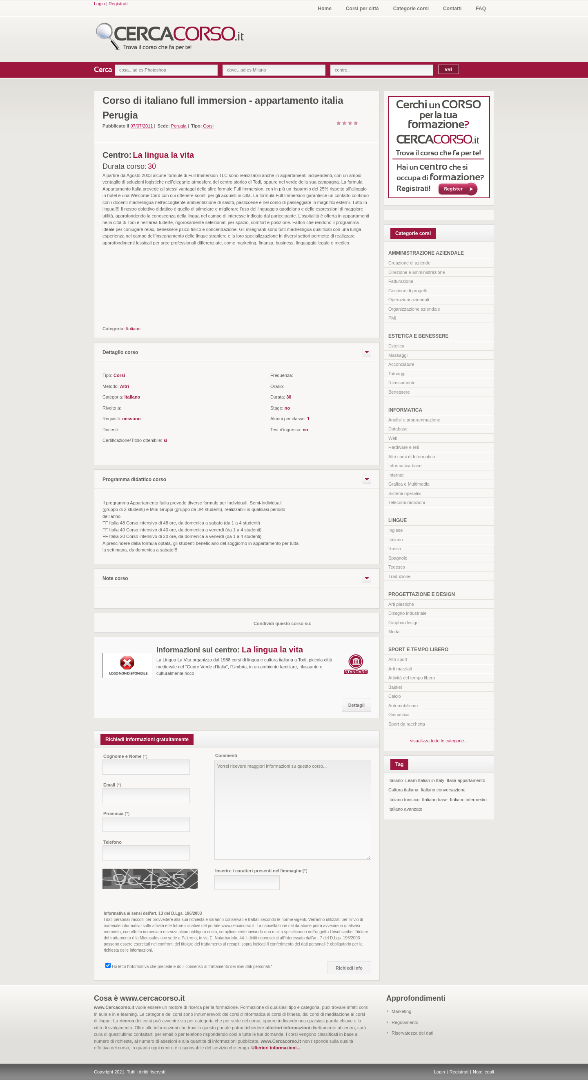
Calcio (394, 696)
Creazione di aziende (409, 262)
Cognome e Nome (125, 756)
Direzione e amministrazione (416, 272)
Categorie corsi (411, 8)
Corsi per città (362, 8)
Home (325, 8)
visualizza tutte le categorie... (439, 740)
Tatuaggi (396, 373)
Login (99, 3)
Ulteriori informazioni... (276, 1047)
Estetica (396, 345)
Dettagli (356, 705)
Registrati (118, 3)
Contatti (452, 8)
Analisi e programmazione (414, 419)
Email (112, 785)
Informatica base (404, 465)
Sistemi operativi (404, 493)
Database (398, 428)
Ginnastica (399, 714)
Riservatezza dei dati (412, 1033)
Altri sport (397, 659)
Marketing (401, 1011)
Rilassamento (402, 382)
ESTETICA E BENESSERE (418, 336)
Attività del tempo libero (411, 677)
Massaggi (398, 355)
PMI (392, 318)
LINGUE (397, 520)
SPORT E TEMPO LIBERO (418, 649)
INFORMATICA (405, 410)
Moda (394, 631)
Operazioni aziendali (408, 299)
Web (392, 438)
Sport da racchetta (406, 723)
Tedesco (396, 567)
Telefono (112, 842)
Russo (394, 548)
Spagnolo (398, 558)
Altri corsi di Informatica (411, 456)
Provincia (116, 813)
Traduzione (399, 576)
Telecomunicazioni (406, 502)
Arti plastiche (401, 604)
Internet (395, 475)
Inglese (395, 530)
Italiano (395, 539)
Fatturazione (400, 281)
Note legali (483, 1071)
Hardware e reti (403, 447)
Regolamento (405, 1022)
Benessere (399, 392)
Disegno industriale (407, 613)
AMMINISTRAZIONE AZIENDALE (426, 253)
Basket (395, 687)
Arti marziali (400, 668)
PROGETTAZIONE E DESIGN (421, 594)
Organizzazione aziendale (414, 309)
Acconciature (401, 364)
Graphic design (403, 622)
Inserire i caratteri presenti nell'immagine (261, 870)
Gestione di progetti (407, 290)
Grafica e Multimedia (409, 484)
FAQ (481, 8)
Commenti (226, 755)
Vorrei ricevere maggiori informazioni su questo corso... (292, 810)
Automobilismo (403, 705)
